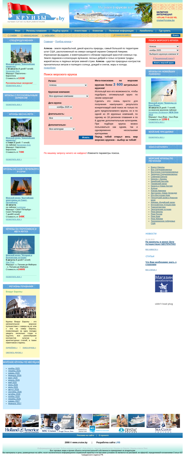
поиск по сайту (123, 35)
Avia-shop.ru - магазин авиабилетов (97, 448)
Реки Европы (157, 212)
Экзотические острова (161, 209)
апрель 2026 (14, 380)
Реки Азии (155, 216)
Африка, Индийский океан (163, 202)
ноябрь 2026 (14, 396)
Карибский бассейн (160, 181)
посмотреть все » (14, 85)
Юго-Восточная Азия (160, 195)
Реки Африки (157, 219)
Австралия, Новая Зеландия (164, 193)
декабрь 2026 (14, 399)
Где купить (165, 31)
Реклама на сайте (85, 435)
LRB (118, 442)
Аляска (154, 188)
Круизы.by (26, 12)
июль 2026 (13, 387)
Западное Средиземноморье (164, 174)
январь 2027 (14, 401)
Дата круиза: (55, 103)
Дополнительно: (57, 125)
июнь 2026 (13, 385)
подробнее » (11, 347)
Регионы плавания (36, 31)
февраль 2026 (14, 375)
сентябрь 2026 (15, 392)
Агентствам (80, 31)
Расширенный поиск (164, 58)
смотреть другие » (14, 352)
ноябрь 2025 (14, 368)
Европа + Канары (159, 179)
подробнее (50, 67)
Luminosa (21, 207)
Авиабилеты (146, 31)
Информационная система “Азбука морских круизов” (59, 448)
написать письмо (31, 35)
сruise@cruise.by (166, 20)
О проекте (104, 435)
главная (13, 35)
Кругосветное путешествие (163, 205)
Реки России (156, 214)
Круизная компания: (59, 92)
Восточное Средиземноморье (164, 172)
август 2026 (13, 389)
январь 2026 (14, 373)
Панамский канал (159, 183)
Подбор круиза (60, 31)
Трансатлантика (158, 207)
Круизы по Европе (121, 448)
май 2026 (12, 382)
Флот (17, 31)
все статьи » (151, 269)
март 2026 (13, 378)
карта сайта (49, 35)
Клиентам (98, 31)
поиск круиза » (29, 347)
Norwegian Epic (13, 71)
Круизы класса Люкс (139, 448)
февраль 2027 (14, 403)
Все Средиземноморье (161, 169)
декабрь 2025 (14, 371)
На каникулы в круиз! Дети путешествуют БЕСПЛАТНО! (161, 243)
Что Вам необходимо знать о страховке (161, 263)
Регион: (52, 81)
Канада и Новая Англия (162, 186)
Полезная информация (121, 31)
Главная (48, 41)
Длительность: (56, 114)
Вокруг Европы (158, 167)
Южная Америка (158, 190)
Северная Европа (159, 176)
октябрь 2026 (14, 394)
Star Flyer (10, 262)
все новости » (152, 249)
